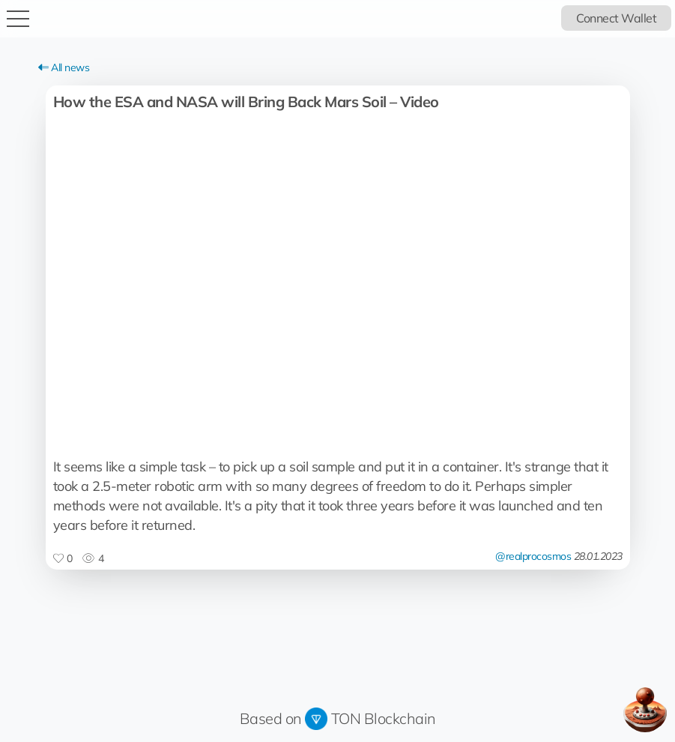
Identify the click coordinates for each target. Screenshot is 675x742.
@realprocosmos (533, 556)
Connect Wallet (616, 17)
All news (64, 67)
